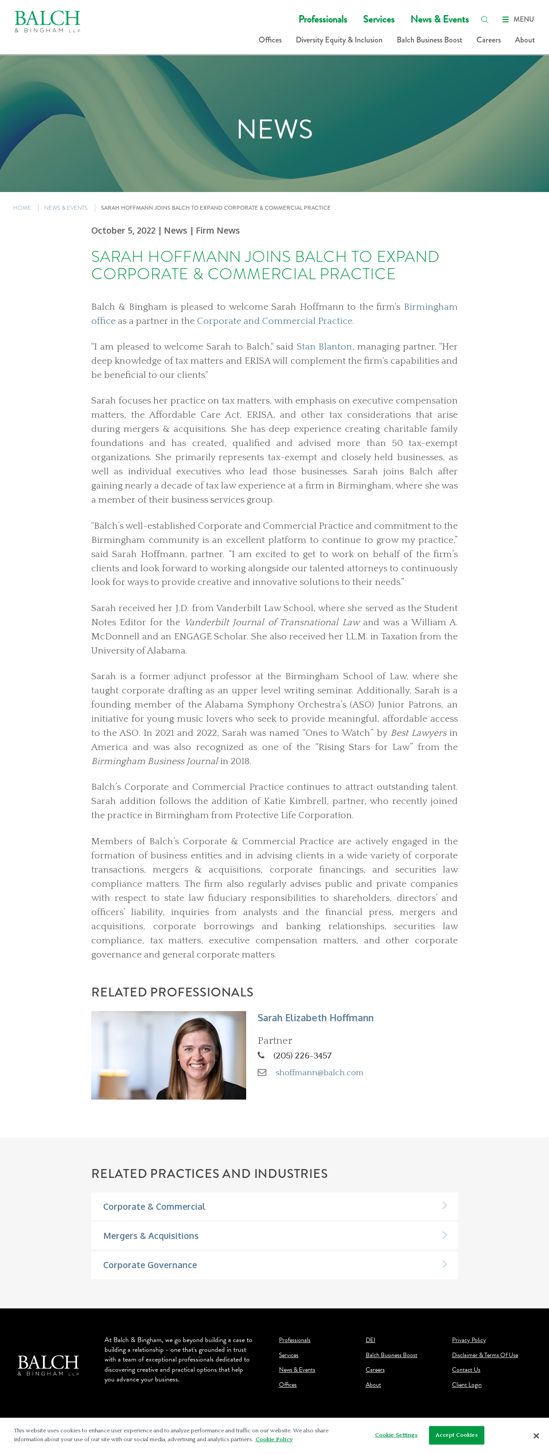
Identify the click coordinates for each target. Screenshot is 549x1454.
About (525, 40)
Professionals (322, 19)
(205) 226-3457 (303, 1056)
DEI (370, 1340)
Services (378, 19)
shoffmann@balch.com (319, 1072)
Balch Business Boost (429, 40)
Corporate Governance (150, 1264)
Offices (270, 40)
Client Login (467, 1385)
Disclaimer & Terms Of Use (485, 1355)
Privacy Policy (469, 1340)
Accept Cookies (457, 1438)
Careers (488, 40)
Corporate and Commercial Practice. (275, 321)
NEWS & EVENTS (66, 208)
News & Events (439, 19)
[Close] (536, 1439)
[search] (485, 19)
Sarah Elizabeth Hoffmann (316, 1017)
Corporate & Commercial (154, 1206)
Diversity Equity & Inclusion (339, 40)
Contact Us (466, 1370)
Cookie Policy (274, 1442)
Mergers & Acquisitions (151, 1235)
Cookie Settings (396, 1438)
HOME (22, 208)
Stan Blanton (324, 347)
